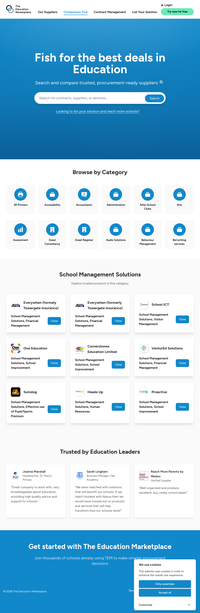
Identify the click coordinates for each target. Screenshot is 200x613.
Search (154, 98)
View (54, 321)
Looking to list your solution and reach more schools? (100, 111)
